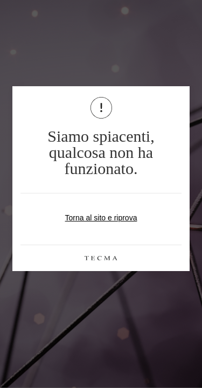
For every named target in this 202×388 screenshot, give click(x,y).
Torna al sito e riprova (101, 217)
